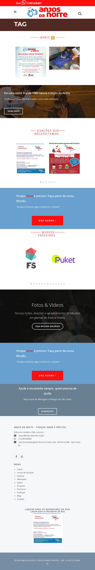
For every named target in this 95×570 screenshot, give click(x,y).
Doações (21, 485)
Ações (20, 482)
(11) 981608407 (25, 438)
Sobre (20, 469)
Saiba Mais (13, 111)
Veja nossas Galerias (47, 326)
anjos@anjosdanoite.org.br (31, 435)
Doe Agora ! (47, 220)
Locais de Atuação (25, 472)
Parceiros (21, 489)
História (20, 476)
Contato (20, 499)
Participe (21, 492)
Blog (19, 495)
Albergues (47, 411)
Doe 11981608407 (28, 2)
